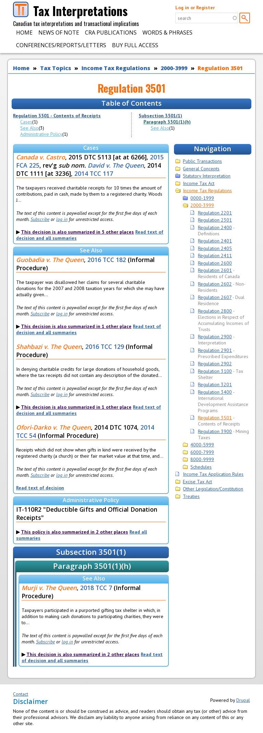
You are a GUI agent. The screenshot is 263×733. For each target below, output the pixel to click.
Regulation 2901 (215, 350)
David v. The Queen (116, 165)
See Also (29, 128)
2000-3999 (174, 68)
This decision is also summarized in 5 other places (77, 232)
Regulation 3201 (215, 384)
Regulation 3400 (215, 392)
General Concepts (201, 169)
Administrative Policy (41, 134)
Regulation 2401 (215, 241)
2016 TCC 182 (106, 260)
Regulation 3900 (215, 431)
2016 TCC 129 (104, 346)
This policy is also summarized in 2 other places (74, 532)
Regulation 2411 (215, 255)
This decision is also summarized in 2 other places (82, 654)
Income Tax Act (198, 183)
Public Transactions (202, 161)
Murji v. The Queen (49, 588)
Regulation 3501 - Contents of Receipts (57, 116)
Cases (26, 122)
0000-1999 (202, 198)
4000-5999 (202, 445)
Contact (20, 694)
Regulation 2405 (215, 248)
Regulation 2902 (215, 364)
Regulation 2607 (214, 297)
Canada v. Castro (40, 157)
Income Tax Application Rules (213, 474)
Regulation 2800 (215, 311)
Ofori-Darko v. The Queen (53, 427)
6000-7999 (202, 452)
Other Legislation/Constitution (213, 489)
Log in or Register (195, 7)
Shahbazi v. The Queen (49, 346)
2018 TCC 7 (96, 588)
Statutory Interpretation (206, 176)
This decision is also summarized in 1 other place (76, 326)
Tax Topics (55, 68)
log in (61, 219)
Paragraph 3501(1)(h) (167, 122)
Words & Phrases (167, 32)
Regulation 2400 (215, 227)
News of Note (58, 32)
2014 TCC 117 (93, 173)
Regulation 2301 (215, 220)
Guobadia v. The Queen (50, 260)
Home (24, 32)
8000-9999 (202, 459)
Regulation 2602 (215, 284)
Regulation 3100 (215, 371)
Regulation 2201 (215, 213)
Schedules (201, 467)
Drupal (243, 700)
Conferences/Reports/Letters (61, 45)
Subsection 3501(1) (160, 116)
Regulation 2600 (215, 263)
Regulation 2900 (215, 336)
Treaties (191, 496)
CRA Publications (111, 32)
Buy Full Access (135, 45)
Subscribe (39, 219)
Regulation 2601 (215, 270)
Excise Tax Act (197, 482)
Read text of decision (40, 488)
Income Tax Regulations (116, 68)
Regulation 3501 (220, 68)
